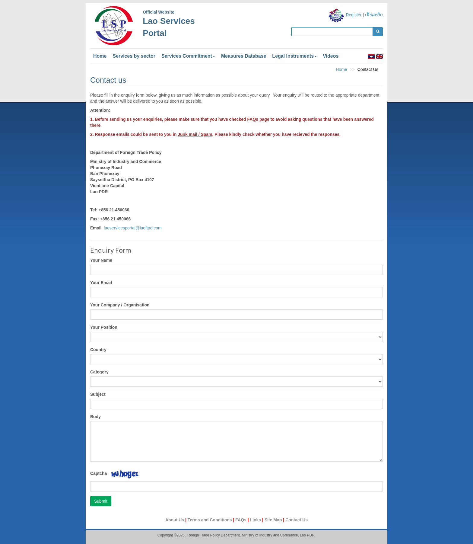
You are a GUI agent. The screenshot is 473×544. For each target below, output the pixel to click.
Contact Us (296, 519)
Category (99, 372)
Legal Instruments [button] (294, 56)
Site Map (274, 519)
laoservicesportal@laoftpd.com (133, 228)
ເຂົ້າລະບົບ (374, 14)
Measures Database (243, 56)
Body (95, 416)
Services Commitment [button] (188, 56)
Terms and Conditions (210, 519)
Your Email (101, 282)
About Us (175, 519)
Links (256, 519)
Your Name (101, 260)
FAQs (241, 519)
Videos (330, 56)
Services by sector (134, 56)
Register (353, 14)
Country (98, 349)
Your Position (103, 327)
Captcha (98, 473)
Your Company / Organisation (120, 304)
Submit (100, 501)
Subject (98, 394)
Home (99, 56)
